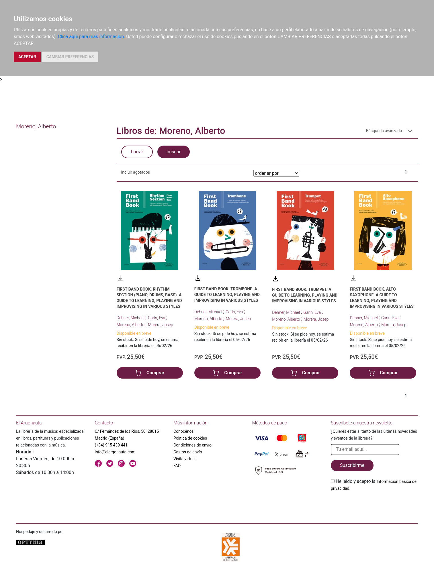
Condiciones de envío (192, 445)
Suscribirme (352, 465)
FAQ (177, 465)
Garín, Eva (157, 318)
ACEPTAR (27, 56)
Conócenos (183, 431)
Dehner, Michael (131, 318)
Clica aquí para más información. (91, 36)
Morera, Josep (160, 324)
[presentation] (374, 505)
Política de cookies (190, 438)
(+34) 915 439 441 (111, 445)
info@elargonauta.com (115, 452)
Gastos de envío (187, 452)
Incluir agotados (135, 172)
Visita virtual (184, 459)
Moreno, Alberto (131, 324)
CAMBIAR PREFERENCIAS (70, 56)
